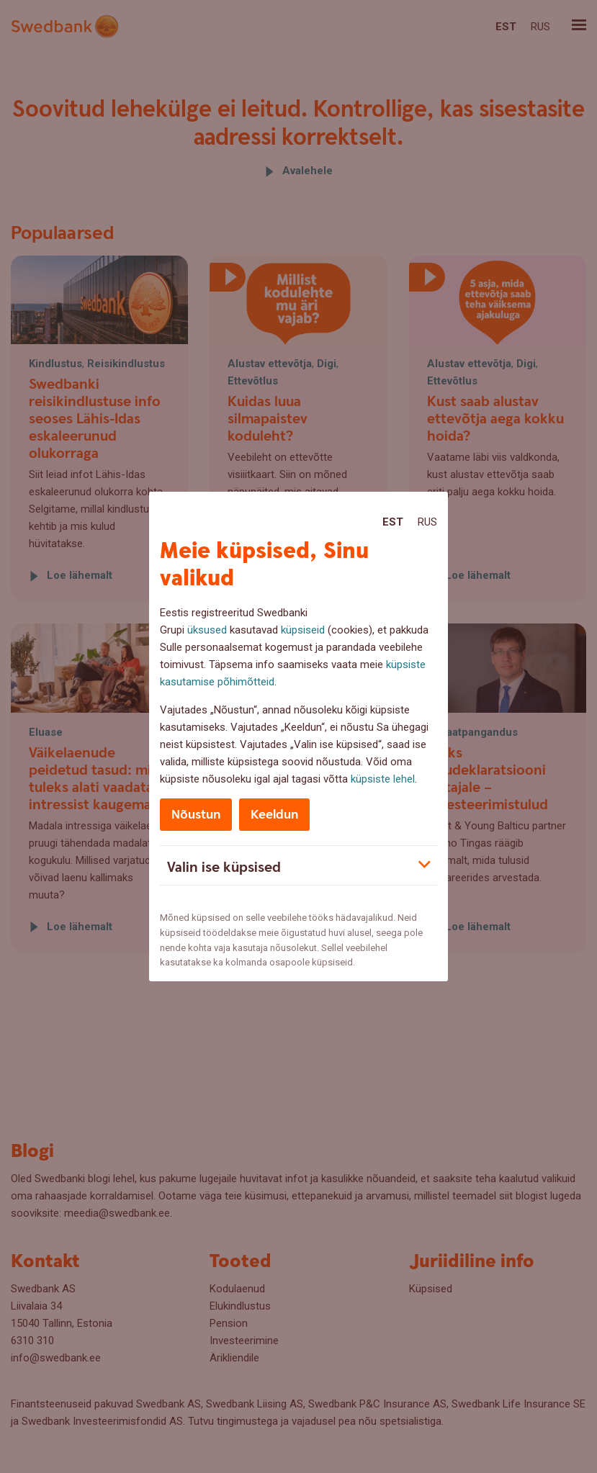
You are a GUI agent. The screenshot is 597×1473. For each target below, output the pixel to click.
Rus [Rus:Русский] (427, 521)
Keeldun (274, 814)
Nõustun (195, 814)
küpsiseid (303, 629)
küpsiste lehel (383, 778)
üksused (207, 629)
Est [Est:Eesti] (392, 521)
